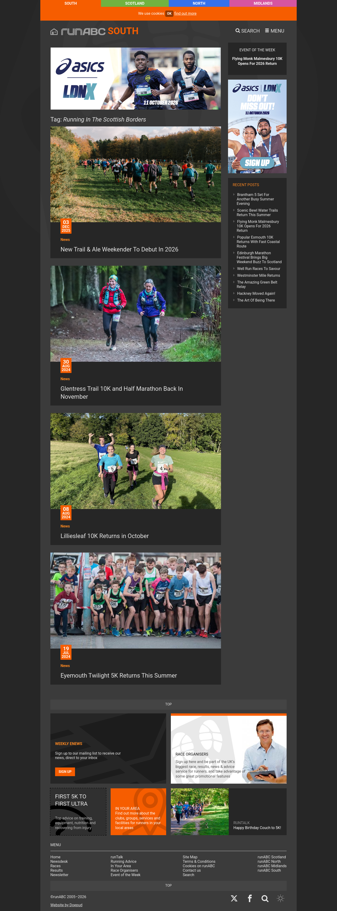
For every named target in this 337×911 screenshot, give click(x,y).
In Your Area (121, 866)
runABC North (269, 861)
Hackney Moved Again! (256, 293)
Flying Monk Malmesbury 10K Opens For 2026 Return (258, 226)
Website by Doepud (66, 905)
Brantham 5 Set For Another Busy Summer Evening (255, 199)
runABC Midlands (272, 866)
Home (55, 857)
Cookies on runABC (199, 866)
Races (55, 866)
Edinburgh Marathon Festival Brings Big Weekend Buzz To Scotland (259, 257)
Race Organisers (124, 870)
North (199, 3)
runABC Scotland (272, 857)
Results (56, 870)
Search (188, 875)
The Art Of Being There (256, 300)
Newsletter (59, 875)
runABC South (269, 870)
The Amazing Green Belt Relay (257, 284)
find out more (185, 13)
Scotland (134, 3)
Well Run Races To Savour (258, 268)
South (70, 3)
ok (169, 14)
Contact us (192, 870)
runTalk (117, 857)
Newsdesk (59, 861)
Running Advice (123, 861)
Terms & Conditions (199, 861)
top (168, 704)
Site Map (190, 857)
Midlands (263, 3)
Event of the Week (125, 875)
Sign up (65, 772)
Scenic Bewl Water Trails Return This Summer (257, 212)
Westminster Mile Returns (258, 275)
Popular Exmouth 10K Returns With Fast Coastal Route (258, 241)
